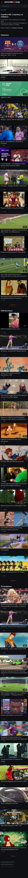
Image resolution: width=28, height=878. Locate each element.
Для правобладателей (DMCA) (7, 862)
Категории (3, 10)
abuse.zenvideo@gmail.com (7, 864)
